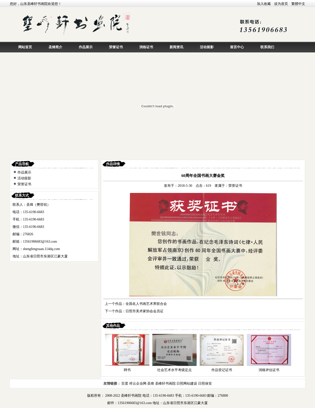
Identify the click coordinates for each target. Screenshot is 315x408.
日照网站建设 (186, 383)
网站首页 (25, 47)
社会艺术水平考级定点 (174, 370)
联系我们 (267, 47)
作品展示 (86, 47)
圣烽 (150, 383)
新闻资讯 (176, 47)
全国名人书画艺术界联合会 (146, 304)
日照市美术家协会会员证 (144, 311)
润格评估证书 (269, 370)
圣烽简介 (55, 47)
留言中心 (237, 47)
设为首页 (281, 4)
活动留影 (207, 47)
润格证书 (146, 47)
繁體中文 (298, 4)
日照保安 (205, 383)
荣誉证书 (116, 47)
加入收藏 (264, 4)
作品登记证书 (221, 370)
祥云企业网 (137, 383)
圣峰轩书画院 (165, 383)
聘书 (127, 370)
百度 (124, 383)
